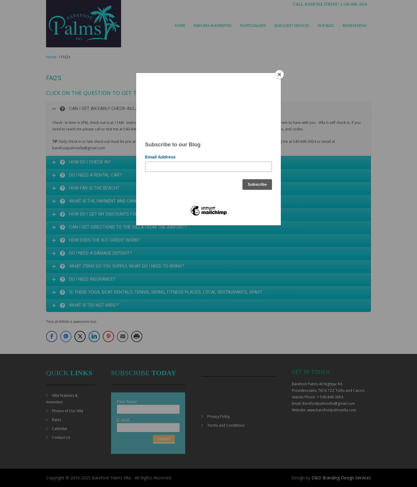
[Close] (279, 74)
